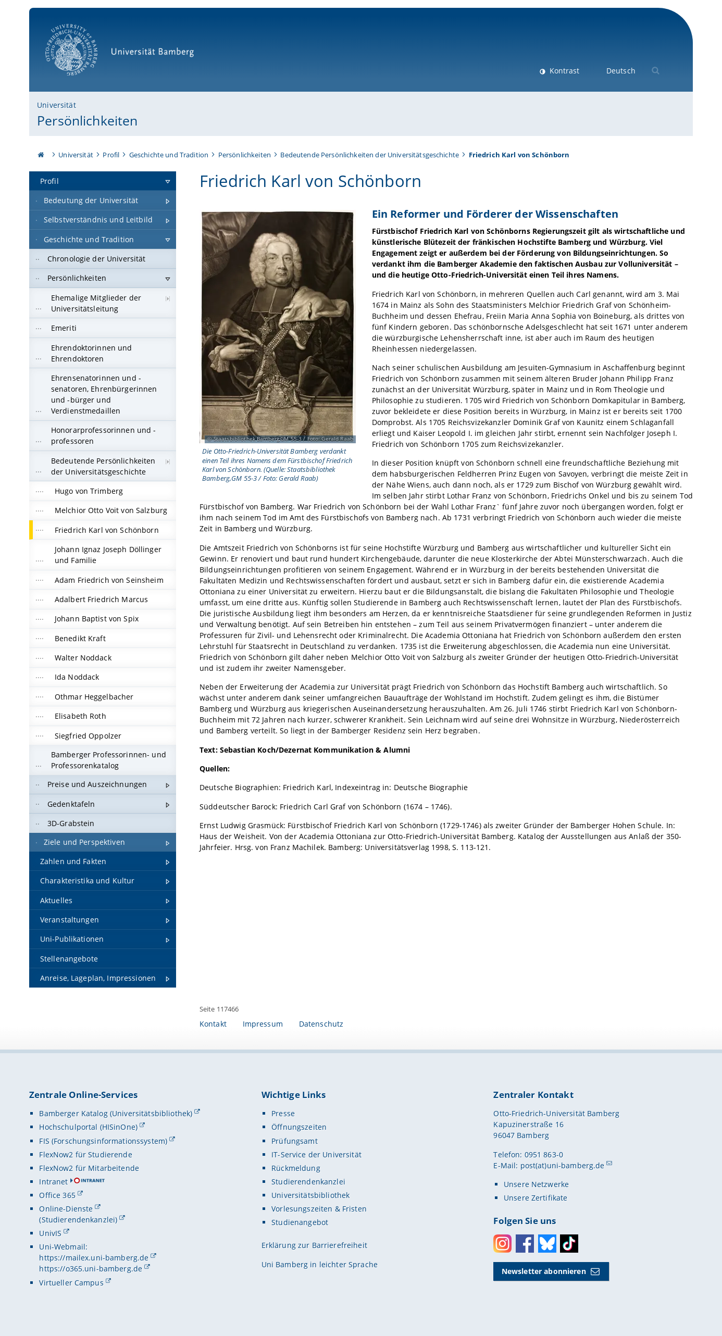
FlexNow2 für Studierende (85, 1154)
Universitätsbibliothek (310, 1195)
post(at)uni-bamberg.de (562, 1165)
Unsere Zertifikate (536, 1198)
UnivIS (50, 1233)
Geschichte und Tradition (168, 154)
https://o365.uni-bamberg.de (90, 1268)
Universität (56, 105)
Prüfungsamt (294, 1141)
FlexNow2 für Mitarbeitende (89, 1168)
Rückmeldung (295, 1168)
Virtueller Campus (71, 1283)
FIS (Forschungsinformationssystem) (103, 1141)
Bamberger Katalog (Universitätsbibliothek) (115, 1113)
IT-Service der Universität (316, 1154)
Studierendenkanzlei (308, 1182)
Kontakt (213, 1024)
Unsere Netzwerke (536, 1184)
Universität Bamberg (123, 55)
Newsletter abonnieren (544, 1271)
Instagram (502, 1243)
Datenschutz (321, 1024)
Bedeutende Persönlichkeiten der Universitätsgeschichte (369, 154)
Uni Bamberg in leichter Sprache (320, 1264)
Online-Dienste (66, 1209)
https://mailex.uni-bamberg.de (93, 1258)
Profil (111, 154)
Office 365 (57, 1195)
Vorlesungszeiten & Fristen (319, 1209)
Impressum (263, 1024)
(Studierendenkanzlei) (78, 1220)
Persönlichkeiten (87, 120)
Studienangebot (299, 1222)
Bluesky (547, 1243)
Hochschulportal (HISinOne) (88, 1127)
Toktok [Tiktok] (569, 1243)
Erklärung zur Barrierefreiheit (314, 1245)
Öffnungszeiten (299, 1127)
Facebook (525, 1243)
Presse (283, 1113)
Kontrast (563, 71)
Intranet (53, 1182)
